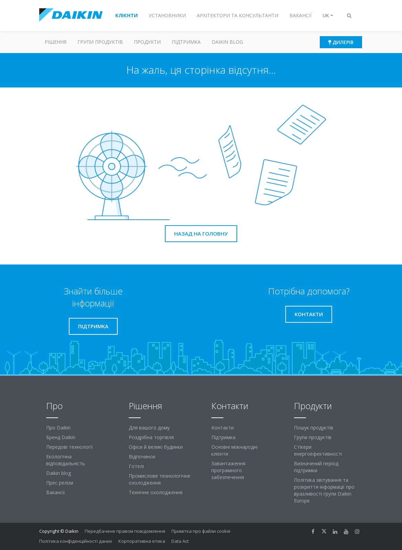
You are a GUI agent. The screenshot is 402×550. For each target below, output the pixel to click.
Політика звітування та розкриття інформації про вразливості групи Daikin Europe (324, 490)
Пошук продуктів (313, 427)
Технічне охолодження (155, 492)
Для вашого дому (149, 427)
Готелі (136, 466)
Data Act (180, 541)
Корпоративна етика (141, 541)
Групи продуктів (100, 42)
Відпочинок (142, 456)
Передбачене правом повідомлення (125, 531)
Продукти (147, 42)
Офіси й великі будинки (156, 447)
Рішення (55, 42)
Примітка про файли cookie (201, 531)
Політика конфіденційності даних (75, 541)
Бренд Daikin (60, 437)
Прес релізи (59, 482)
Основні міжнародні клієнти (234, 450)
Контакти (222, 427)
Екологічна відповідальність (65, 460)
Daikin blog (227, 42)
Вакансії (55, 492)
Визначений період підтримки (316, 467)
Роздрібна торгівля (151, 437)
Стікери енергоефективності (318, 450)
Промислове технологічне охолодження (159, 479)
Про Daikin (58, 427)
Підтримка (186, 42)
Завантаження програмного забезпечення (228, 470)
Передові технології (69, 447)
